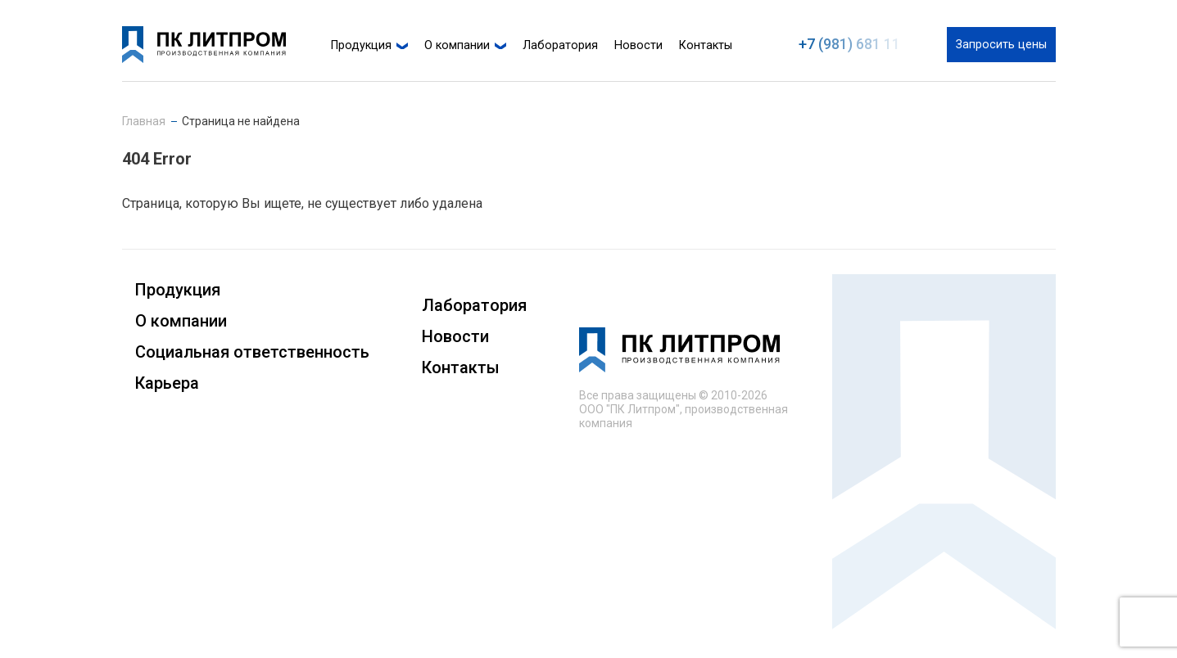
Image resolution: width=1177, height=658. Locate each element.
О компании (457, 45)
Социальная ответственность (252, 352)
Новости (638, 45)
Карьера (167, 383)
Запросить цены (1001, 45)
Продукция (361, 45)
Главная (143, 121)
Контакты (705, 45)
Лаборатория (560, 45)
